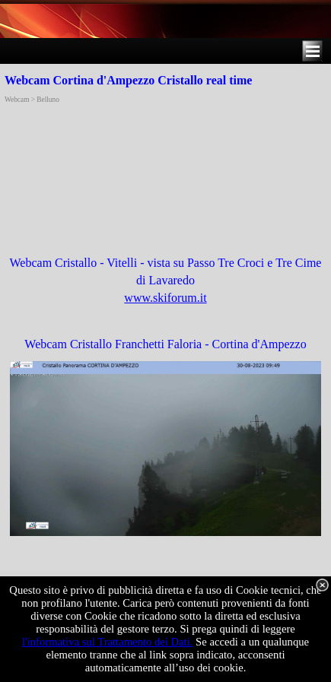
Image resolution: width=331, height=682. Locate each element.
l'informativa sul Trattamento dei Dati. (107, 642)
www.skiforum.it (165, 297)
